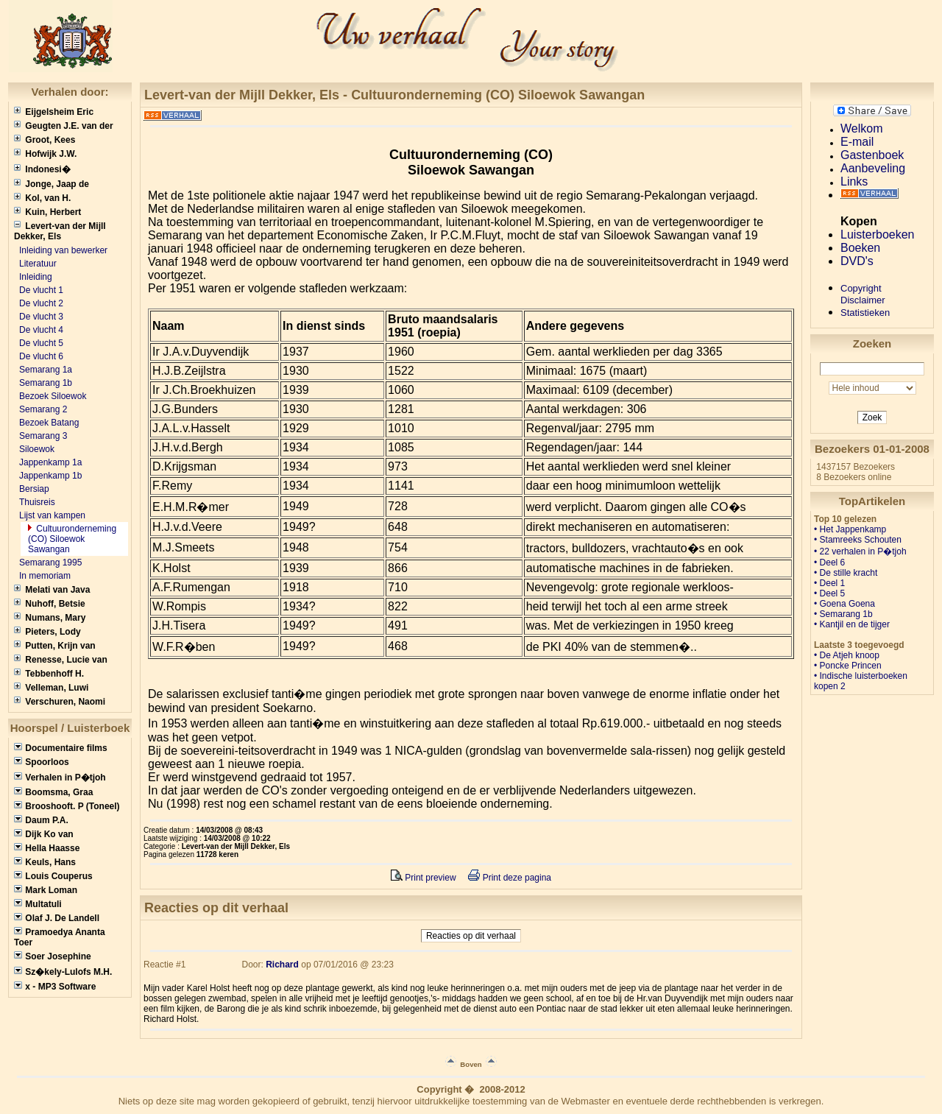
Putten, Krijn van (55, 646)
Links (854, 181)
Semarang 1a (45, 369)
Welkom (861, 128)
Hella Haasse (46, 848)
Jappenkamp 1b (50, 475)
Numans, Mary (49, 618)
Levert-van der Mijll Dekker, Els (60, 231)
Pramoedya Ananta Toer (59, 937)
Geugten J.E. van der (63, 126)
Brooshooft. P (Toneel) (67, 806)
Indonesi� (42, 169)
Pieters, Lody (47, 632)
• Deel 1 (829, 583)
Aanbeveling (872, 168)
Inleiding (35, 277)
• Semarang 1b (843, 614)
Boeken (860, 248)
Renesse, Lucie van (60, 660)
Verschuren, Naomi (59, 702)
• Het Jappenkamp (850, 529)
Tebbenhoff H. (49, 674)
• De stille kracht (845, 573)
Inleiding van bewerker (63, 250)
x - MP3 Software (55, 986)
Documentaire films (60, 748)
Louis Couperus (53, 876)
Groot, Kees (44, 140)
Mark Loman (45, 890)
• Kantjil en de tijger (852, 624)
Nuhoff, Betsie (49, 604)
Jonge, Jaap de (51, 184)
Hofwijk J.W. (45, 154)
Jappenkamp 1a (50, 462)
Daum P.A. (41, 820)
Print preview (423, 877)
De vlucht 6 (41, 356)
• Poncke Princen (848, 665)
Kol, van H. (42, 198)
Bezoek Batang (49, 422)
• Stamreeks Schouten (858, 540)
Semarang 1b (45, 383)
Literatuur (38, 263)
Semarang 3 (43, 436)
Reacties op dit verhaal (471, 936)
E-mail (857, 141)
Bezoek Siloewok (52, 396)
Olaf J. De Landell (56, 918)
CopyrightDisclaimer (862, 294)
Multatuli (38, 904)
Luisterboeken (877, 234)
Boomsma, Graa (53, 792)
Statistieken (865, 312)
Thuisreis (37, 502)
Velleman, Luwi (51, 688)
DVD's (857, 261)
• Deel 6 (829, 562)
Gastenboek (872, 155)
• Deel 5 (829, 593)
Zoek (872, 417)
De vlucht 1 (41, 290)
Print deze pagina (509, 877)
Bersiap (34, 489)
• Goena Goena (844, 604)
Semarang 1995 (50, 562)
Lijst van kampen (52, 515)
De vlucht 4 (41, 330)
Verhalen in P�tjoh (60, 777)
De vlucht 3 (41, 316)
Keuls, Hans (45, 862)
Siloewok (36, 449)
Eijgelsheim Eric (53, 112)
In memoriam (45, 576)
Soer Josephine (52, 956)
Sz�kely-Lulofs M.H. (63, 972)
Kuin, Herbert (47, 212)
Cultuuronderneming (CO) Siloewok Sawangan (72, 538)
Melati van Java (52, 590)
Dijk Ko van (44, 834)
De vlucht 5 (41, 343)
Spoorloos (41, 762)
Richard (282, 964)
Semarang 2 (43, 409)
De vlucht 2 (41, 303)
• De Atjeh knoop (846, 655)
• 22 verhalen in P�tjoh (860, 551)
